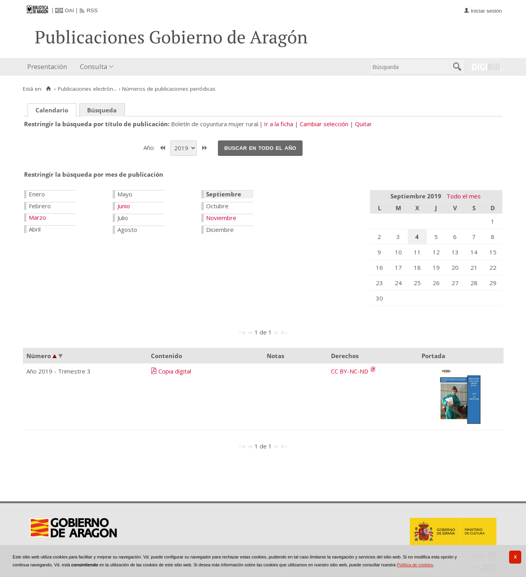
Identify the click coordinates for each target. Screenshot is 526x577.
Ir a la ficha (278, 124)
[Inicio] (48, 88)
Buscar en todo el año (260, 147)
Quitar (363, 124)
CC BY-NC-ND (350, 371)
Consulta (93, 66)
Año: (149, 147)
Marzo (37, 217)
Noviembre (221, 218)
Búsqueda (102, 110)
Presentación (47, 66)
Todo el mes (463, 196)
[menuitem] (49, 67)
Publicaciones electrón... (87, 88)
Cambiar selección (324, 124)
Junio (123, 206)
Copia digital (174, 371)
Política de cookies (415, 564)
